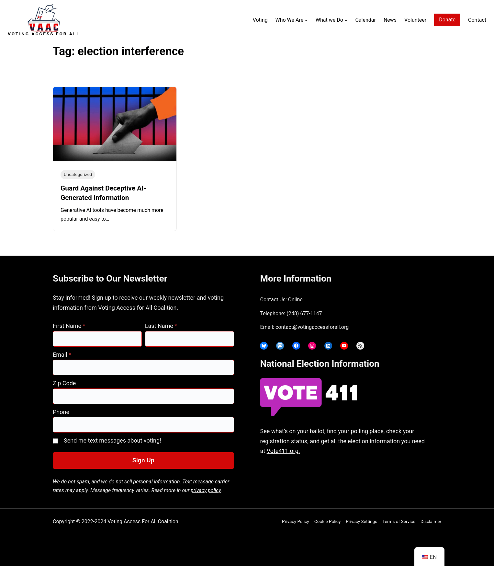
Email (62, 354)
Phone (61, 412)
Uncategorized (78, 174)
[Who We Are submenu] (306, 20)
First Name (69, 325)
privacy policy (206, 490)
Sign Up (143, 460)
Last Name (161, 325)
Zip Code (64, 383)
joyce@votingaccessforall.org (361, 476)
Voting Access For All (44, 33)
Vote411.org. (283, 450)
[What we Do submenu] (346, 20)
